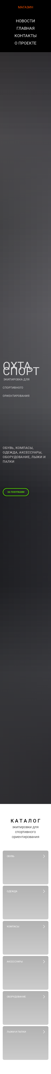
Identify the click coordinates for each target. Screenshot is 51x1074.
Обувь (10, 856)
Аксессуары (15, 961)
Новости (25, 21)
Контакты (25, 35)
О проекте (25, 43)
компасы (13, 926)
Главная (25, 28)
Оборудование (16, 996)
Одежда (12, 891)
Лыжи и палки (16, 1031)
